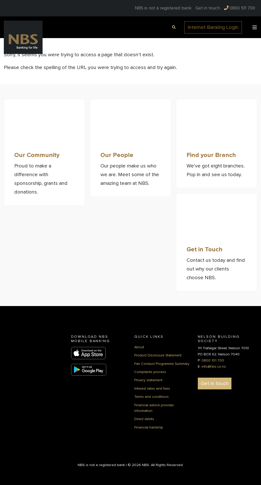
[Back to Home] (23, 37)
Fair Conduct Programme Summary (161, 364)
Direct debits (144, 419)
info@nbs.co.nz (214, 366)
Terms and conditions (151, 396)
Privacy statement (148, 380)
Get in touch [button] (214, 383)
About (139, 347)
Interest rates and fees (152, 388)
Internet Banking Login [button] (213, 27)
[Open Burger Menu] (255, 27)
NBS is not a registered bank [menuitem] (163, 8)
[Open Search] (173, 27)
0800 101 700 (213, 360)
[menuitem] (207, 8)
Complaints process (150, 372)
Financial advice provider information (154, 408)
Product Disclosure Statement (157, 355)
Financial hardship (148, 427)
